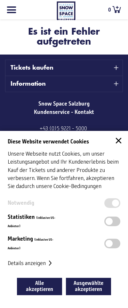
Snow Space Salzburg (64, 103)
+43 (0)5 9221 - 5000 (63, 129)
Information (28, 84)
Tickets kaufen (32, 68)
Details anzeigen (30, 263)
